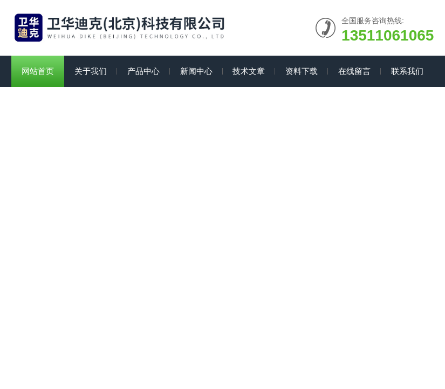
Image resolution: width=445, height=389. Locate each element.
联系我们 (407, 71)
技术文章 (248, 71)
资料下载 (301, 71)
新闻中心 (196, 71)
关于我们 (90, 71)
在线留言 (354, 71)
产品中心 (143, 71)
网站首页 (38, 71)
